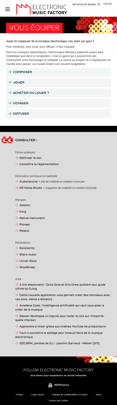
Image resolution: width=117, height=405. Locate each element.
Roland (24, 230)
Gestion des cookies (58, 400)
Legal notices (37, 394)
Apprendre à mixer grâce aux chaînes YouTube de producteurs (63, 326)
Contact (19, 394)
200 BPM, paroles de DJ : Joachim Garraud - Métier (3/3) (60, 343)
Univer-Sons (28, 261)
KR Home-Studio (31, 188)
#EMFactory (61, 384)
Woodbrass (27, 267)
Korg (23, 211)
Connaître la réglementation (39, 164)
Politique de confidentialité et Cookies (70, 394)
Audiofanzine (29, 181)
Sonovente (27, 248)
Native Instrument (32, 218)
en (110, 4)
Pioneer (25, 224)
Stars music (28, 254)
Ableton (25, 205)
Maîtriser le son (30, 157)
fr (105, 4)
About (98, 394)
